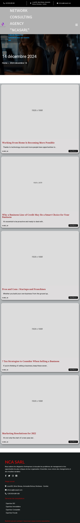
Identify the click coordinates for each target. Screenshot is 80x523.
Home (4, 64)
